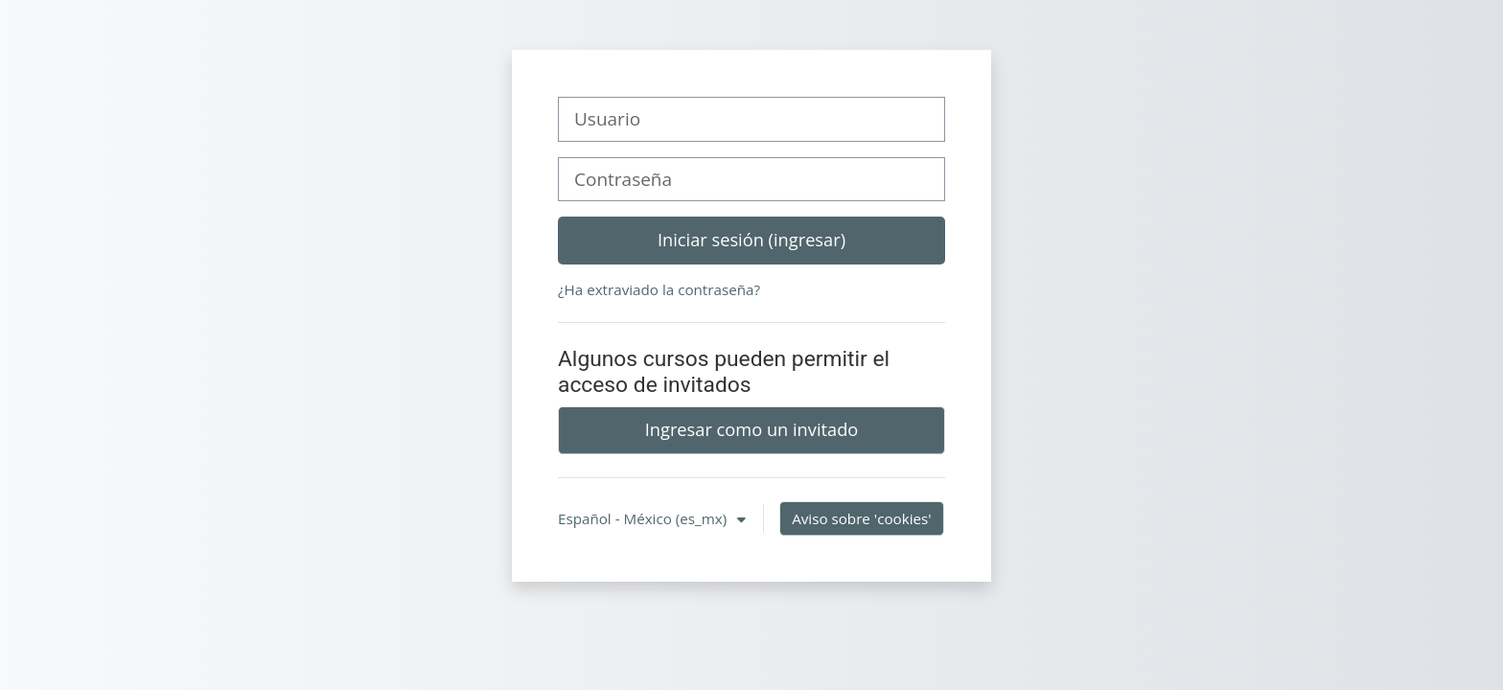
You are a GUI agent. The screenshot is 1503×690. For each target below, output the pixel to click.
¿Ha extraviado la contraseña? (659, 289)
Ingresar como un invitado (752, 429)
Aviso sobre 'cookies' (861, 518)
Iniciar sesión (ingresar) (751, 239)
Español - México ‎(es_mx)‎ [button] (644, 518)
